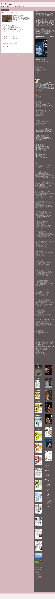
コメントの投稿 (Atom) (17, 55)
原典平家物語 (37, 571)
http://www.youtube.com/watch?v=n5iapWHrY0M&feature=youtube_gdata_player (41, 332)
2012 (47, 478)
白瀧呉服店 (36, 578)
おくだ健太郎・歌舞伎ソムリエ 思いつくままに (39, 577)
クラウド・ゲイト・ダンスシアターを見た (49, 500)
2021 (47, 466)
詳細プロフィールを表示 (38, 90)
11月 (47, 484)
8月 (47, 488)
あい (40, 79)
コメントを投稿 (5, 48)
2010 (47, 480)
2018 (47, 470)
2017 (47, 471)
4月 (47, 493)
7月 (47, 489)
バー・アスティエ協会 (38, 569)
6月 (47, 490)
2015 (47, 474)
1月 (47, 506)
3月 (47, 494)
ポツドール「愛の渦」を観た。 (49, 498)
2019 (47, 469)
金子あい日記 (6, 4)
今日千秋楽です (49, 495)
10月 (47, 485)
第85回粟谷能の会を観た (49, 503)
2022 (47, 465)
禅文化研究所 (37, 572)
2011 (47, 479)
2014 (47, 475)
